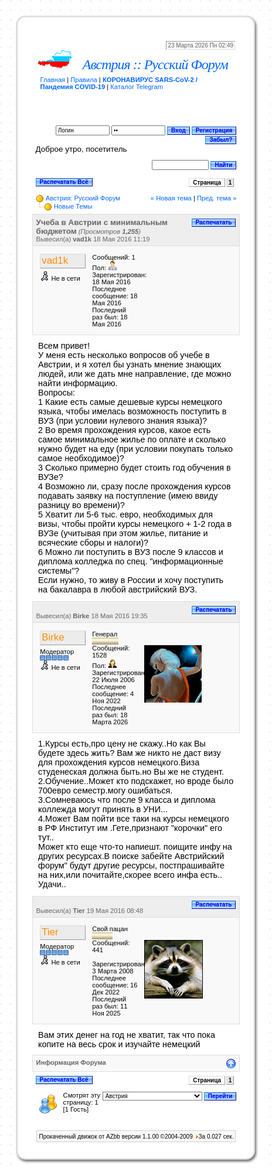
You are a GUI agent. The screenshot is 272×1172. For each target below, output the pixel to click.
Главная (53, 79)
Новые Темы (73, 206)
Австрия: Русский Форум (83, 198)
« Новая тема (171, 198)
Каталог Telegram (136, 86)
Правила (83, 79)
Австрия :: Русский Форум (155, 64)
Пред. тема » (216, 198)
